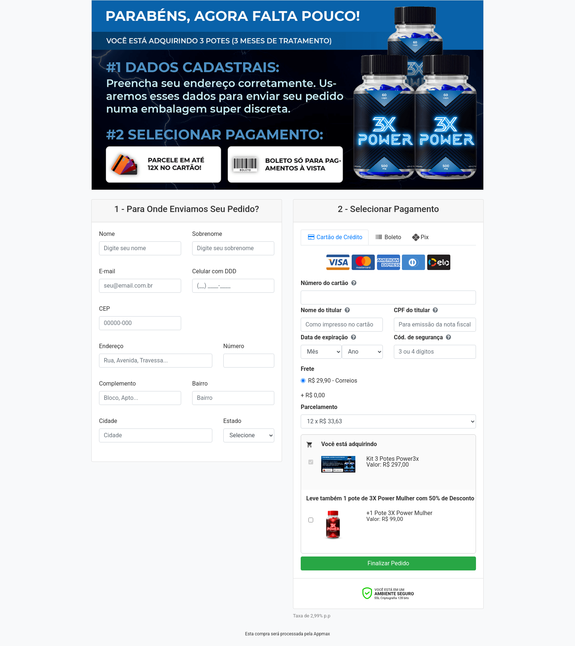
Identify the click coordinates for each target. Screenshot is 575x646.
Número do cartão (329, 283)
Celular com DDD (214, 271)
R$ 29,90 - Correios (332, 380)
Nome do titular (326, 310)
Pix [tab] (425, 237)
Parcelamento (319, 407)
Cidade (108, 420)
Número (233, 346)
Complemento (117, 383)
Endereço (111, 346)
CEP (104, 308)
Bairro (200, 383)
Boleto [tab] (388, 237)
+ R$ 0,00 (313, 395)
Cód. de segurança (423, 337)
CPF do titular (412, 310)
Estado (232, 420)
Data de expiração (329, 337)
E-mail (107, 271)
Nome (107, 233)
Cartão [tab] (334, 237)
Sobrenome (207, 233)
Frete (307, 368)
